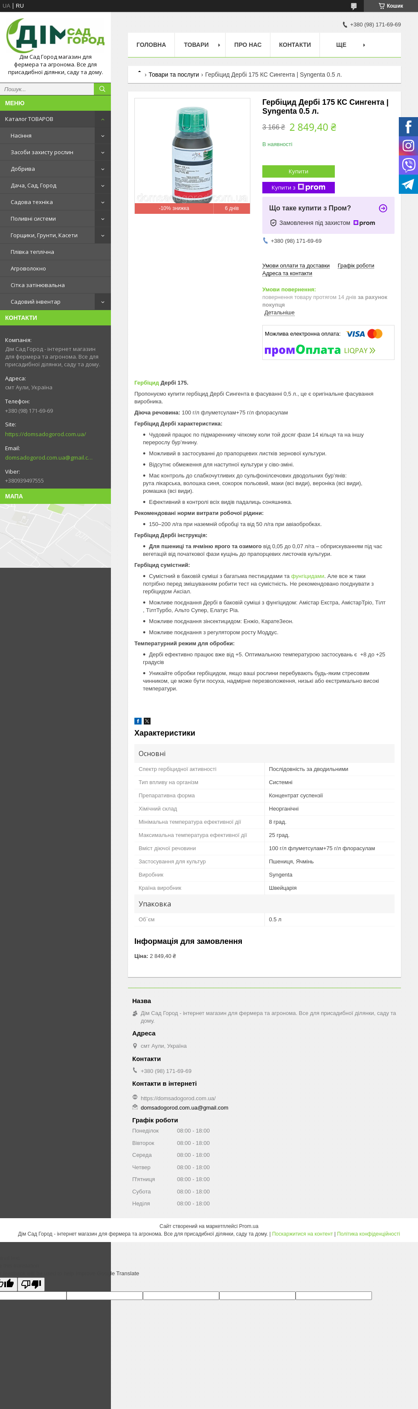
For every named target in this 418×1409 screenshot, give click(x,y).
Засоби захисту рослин (42, 152)
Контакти (295, 44)
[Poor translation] (31, 1284)
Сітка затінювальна (38, 285)
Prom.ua (248, 1226)
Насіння (21, 135)
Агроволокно (28, 268)
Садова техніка (32, 202)
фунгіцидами (308, 576)
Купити (298, 171)
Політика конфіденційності (368, 1234)
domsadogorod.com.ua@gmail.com (49, 457)
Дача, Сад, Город (33, 185)
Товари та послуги (173, 74)
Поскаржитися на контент (302, 1234)
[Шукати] (102, 89)
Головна (151, 44)
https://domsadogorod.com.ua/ (45, 434)
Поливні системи (33, 218)
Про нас (247, 44)
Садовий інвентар (36, 301)
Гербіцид (146, 383)
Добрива (23, 169)
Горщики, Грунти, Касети (44, 235)
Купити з (298, 188)
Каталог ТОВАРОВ (29, 119)
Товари (196, 44)
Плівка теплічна (32, 252)
